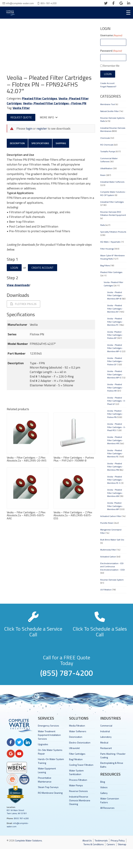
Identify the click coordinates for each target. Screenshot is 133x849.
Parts (102, 225)
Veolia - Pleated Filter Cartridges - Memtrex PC (115, 322)
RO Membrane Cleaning (50, 793)
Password (111, 51)
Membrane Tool (107, 104)
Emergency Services (48, 725)
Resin (102, 175)
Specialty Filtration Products (113, 231)
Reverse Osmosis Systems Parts (112, 119)
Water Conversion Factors (109, 800)
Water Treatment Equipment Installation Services (49, 734)
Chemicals (105, 138)
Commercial (106, 725)
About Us (87, 840)
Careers (111, 844)
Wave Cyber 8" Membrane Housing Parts (112, 257)
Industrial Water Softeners (112, 181)
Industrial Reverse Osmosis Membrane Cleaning (79, 800)
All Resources (107, 808)
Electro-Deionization (79, 742)
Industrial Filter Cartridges (112, 202)
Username (111, 35)
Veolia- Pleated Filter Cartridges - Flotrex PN (54, 103)
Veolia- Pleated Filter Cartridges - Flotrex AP (115, 335)
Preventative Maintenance (44, 779)
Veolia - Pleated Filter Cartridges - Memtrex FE (115, 453)
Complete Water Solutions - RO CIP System (113, 193)
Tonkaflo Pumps (107, 151)
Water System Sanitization (76, 772)
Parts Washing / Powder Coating (113, 755)
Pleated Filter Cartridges (39, 98)
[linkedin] (128, 3)
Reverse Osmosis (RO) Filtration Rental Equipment (113, 213)
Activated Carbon (108, 556)
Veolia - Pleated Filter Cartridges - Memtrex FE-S (115, 480)
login (29, 128)
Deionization (75, 737)
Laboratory (106, 737)
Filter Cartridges (77, 754)
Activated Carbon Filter (110, 516)
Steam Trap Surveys (48, 787)
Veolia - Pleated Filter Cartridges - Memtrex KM (115, 493)
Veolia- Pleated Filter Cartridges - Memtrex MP (115, 506)
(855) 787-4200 (21, 818)
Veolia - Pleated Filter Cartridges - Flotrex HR (115, 387)
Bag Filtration (76, 759)
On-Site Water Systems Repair (50, 751)
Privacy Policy (118, 840)
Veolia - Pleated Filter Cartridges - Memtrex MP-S (115, 348)
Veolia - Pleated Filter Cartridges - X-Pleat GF (116, 401)
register (42, 128)
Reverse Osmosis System (112, 579)
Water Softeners (77, 731)
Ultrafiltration (106, 168)
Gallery (104, 793)
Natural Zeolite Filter (109, 111)
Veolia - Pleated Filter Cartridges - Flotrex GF (115, 361)
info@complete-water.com (20, 3)
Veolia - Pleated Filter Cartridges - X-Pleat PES (116, 427)
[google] (121, 3)
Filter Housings (107, 248)
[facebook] (113, 3)
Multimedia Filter (108, 549)
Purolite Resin (106, 523)
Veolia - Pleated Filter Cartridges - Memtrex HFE (115, 440)
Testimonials (101, 840)
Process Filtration (78, 780)
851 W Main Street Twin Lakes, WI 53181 (17, 812)
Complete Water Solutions (28, 840)
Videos (104, 787)
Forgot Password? (108, 86)
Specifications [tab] (40, 143)
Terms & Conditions (93, 844)
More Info (49, 117)
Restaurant (106, 748)
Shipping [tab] (61, 143)
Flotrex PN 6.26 (23, 304)
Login (14, 268)
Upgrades (43, 744)
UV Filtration (106, 589)
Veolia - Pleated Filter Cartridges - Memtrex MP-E (115, 374)
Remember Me (111, 66)
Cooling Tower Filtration (81, 765)
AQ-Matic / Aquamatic (110, 241)
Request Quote (21, 117)
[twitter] (106, 3)
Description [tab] (17, 143)
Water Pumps (76, 785)
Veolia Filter (21, 108)
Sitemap (122, 844)
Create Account (43, 268)
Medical (104, 742)
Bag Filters (105, 265)
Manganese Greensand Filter (110, 531)
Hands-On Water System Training (51, 761)
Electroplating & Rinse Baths (111, 764)
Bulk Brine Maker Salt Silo (112, 539)
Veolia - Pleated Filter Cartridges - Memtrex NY (115, 308)
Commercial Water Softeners (109, 160)
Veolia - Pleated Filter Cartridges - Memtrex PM (115, 466)
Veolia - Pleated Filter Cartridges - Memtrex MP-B (115, 295)
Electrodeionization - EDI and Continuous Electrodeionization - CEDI (112, 566)
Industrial (105, 731)
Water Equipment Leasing (47, 770)
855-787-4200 (48, 3)
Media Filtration (77, 725)
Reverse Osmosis (78, 791)
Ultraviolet (74, 748)
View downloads (18, 285)
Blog (102, 782)
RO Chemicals (106, 144)
